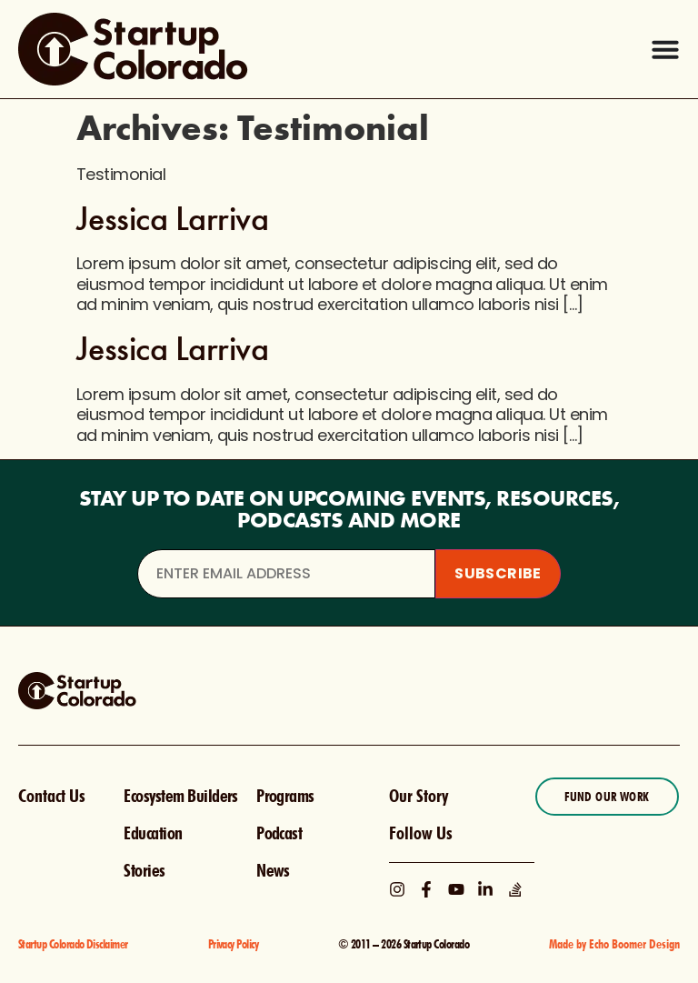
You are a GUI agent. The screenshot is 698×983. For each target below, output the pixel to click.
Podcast (279, 833)
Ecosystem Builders (180, 796)
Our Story (418, 796)
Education (153, 833)
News (273, 870)
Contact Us (51, 796)
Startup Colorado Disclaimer (73, 944)
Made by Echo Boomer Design (614, 944)
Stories (144, 870)
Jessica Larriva (172, 218)
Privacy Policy (233, 944)
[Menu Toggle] (665, 49)
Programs (285, 796)
